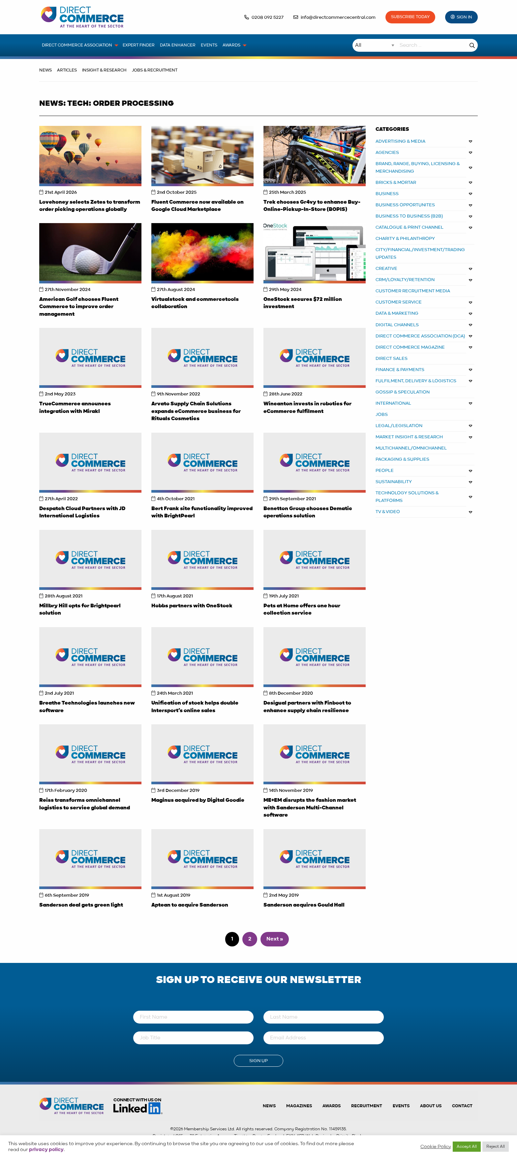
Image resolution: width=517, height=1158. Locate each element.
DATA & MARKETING (397, 313)
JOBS (382, 414)
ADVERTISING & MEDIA (400, 141)
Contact (462, 1106)
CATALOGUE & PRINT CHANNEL (409, 227)
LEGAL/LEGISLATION (399, 425)
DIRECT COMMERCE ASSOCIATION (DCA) (420, 336)
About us (430, 1106)
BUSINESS (387, 193)
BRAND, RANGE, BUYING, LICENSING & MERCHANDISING (418, 167)
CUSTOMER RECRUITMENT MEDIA (413, 291)
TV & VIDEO (388, 511)
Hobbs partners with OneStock (191, 606)
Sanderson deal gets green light (81, 905)
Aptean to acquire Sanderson (189, 905)
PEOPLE (385, 470)
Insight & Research (104, 70)
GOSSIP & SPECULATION (403, 392)
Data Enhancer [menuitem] (178, 45)
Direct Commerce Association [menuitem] (77, 45)
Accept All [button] (467, 1146)
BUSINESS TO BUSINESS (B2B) (409, 216)
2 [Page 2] (249, 939)
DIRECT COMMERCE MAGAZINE (410, 347)
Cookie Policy (435, 1146)
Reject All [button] (495, 1146)
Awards (331, 1106)
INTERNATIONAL (393, 403)
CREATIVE (386, 268)
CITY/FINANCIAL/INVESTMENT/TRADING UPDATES (420, 253)
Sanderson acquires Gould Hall (304, 905)
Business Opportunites (405, 205)
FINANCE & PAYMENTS (400, 369)
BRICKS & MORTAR (396, 182)
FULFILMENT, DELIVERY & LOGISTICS (416, 381)
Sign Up (258, 1060)
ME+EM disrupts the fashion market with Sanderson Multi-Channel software (309, 808)
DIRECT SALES (392, 358)
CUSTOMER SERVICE (399, 302)
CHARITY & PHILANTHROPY (405, 238)
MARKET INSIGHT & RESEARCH (409, 437)
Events (401, 1106)
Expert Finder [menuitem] (139, 45)
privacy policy (46, 1149)
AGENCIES (387, 152)
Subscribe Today (410, 17)
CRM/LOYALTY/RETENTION (405, 279)
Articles (67, 70)
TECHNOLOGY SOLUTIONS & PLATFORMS (407, 497)
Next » (274, 939)
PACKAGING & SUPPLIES (402, 459)
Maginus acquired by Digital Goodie (197, 800)
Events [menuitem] (209, 45)
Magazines (299, 1106)
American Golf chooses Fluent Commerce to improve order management (78, 307)
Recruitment (366, 1106)
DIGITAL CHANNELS (397, 325)
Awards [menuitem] (231, 45)
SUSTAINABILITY (394, 481)
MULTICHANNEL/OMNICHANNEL (411, 448)
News (45, 70)
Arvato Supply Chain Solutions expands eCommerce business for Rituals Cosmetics (196, 411)
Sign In (464, 17)
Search (472, 45)
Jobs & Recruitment (154, 70)
